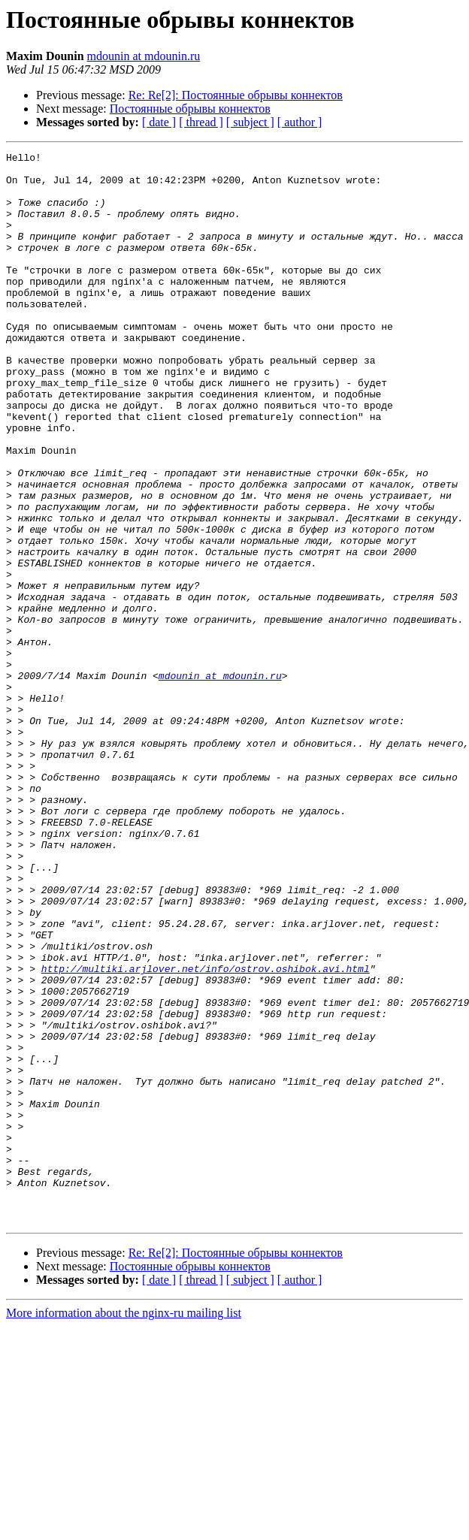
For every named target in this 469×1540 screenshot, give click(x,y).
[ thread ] (201, 122)
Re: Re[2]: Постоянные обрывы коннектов (236, 95)
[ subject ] (250, 122)
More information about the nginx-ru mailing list (123, 1526)
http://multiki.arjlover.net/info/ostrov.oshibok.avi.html (205, 1133)
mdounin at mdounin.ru (144, 56)
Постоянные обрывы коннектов (190, 108)
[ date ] (159, 122)
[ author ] (299, 122)
